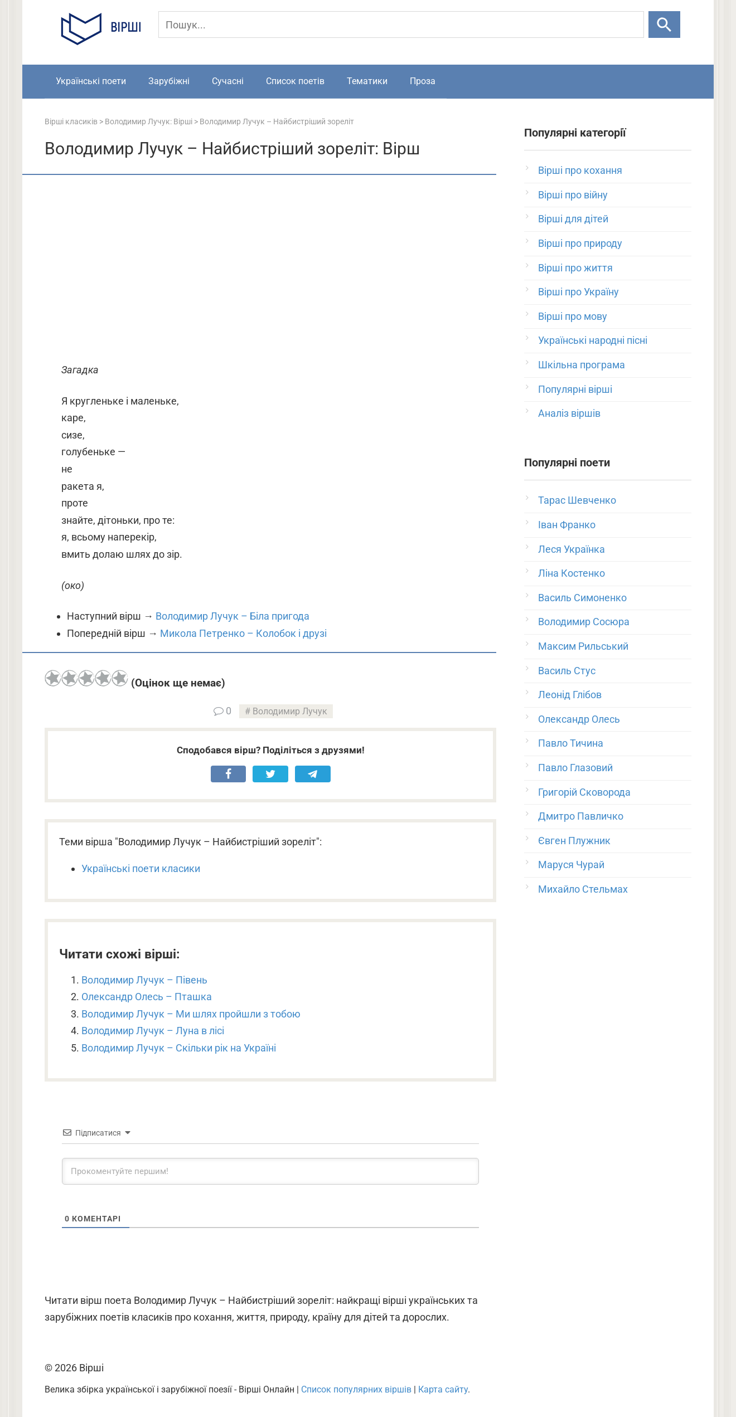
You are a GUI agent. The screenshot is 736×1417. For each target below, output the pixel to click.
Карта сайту (443, 1389)
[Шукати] (664, 24)
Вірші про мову (572, 316)
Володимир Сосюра (584, 621)
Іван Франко (566, 524)
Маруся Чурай (571, 864)
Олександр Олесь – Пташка (146, 996)
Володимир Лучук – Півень (144, 980)
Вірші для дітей (573, 219)
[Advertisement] (270, 270)
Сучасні (228, 81)
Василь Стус (566, 670)
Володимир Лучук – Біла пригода (232, 616)
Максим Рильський (583, 646)
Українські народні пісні (592, 340)
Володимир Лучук (290, 711)
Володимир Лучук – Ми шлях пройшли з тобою (191, 1014)
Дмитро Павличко (580, 816)
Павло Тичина (570, 743)
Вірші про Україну (578, 292)
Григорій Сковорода (584, 792)
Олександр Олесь (579, 719)
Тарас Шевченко (577, 500)
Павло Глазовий (575, 767)
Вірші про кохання (580, 170)
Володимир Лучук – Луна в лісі (152, 1030)
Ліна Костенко (571, 573)
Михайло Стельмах (583, 889)
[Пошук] (401, 24)
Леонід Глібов (570, 694)
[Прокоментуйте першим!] (270, 1171)
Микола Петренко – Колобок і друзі (243, 633)
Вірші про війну (573, 195)
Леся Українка (571, 549)
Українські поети (91, 81)
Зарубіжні (169, 81)
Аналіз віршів (569, 413)
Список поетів (295, 81)
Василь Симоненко (582, 597)
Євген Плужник (574, 840)
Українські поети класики (140, 868)
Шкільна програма (581, 365)
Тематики (367, 81)
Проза (422, 81)
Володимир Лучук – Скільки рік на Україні (178, 1048)
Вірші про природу (580, 243)
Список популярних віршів (356, 1389)
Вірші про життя (575, 268)
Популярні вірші (575, 389)
